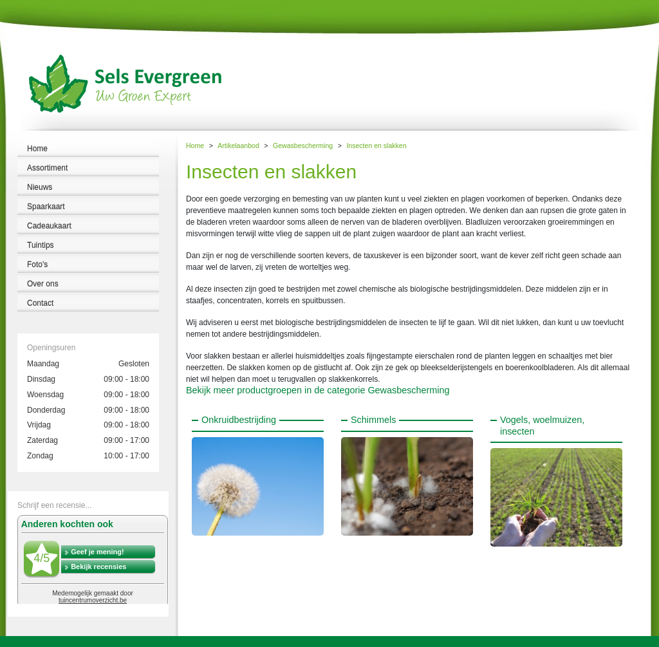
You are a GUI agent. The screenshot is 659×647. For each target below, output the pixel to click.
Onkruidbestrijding (238, 420)
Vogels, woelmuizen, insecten (542, 425)
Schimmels (373, 420)
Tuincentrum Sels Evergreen (44, 641)
